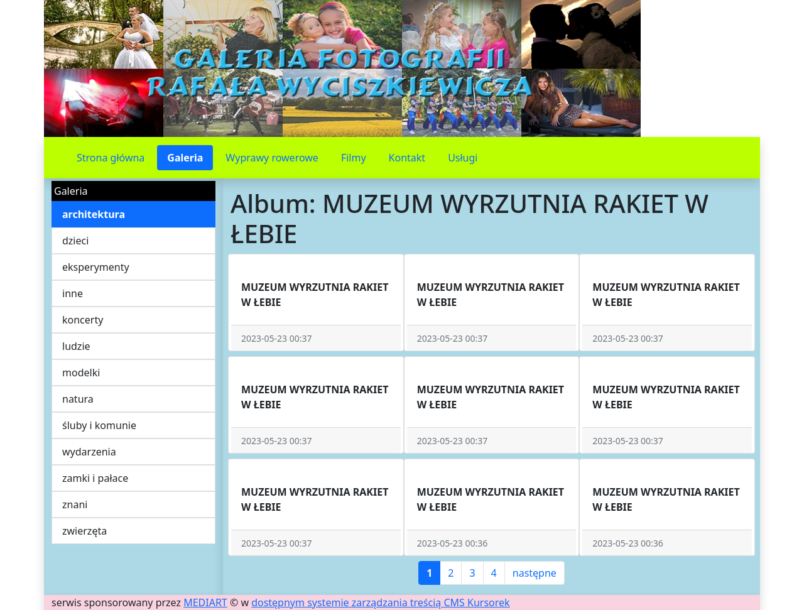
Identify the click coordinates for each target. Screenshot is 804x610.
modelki (81, 372)
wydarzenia (89, 452)
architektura (93, 214)
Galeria (185, 158)
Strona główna (110, 158)
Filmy (353, 158)
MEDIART (205, 602)
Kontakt (407, 158)
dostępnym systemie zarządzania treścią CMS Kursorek (380, 602)
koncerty (82, 320)
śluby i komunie (99, 425)
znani (74, 504)
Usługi (462, 158)
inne (72, 293)
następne (535, 573)
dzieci (75, 241)
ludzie (76, 346)
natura (78, 399)
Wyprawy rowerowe (271, 158)
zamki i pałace (95, 478)
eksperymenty (95, 267)
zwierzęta (84, 531)
